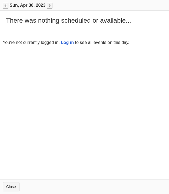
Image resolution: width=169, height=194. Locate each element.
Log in (67, 42)
